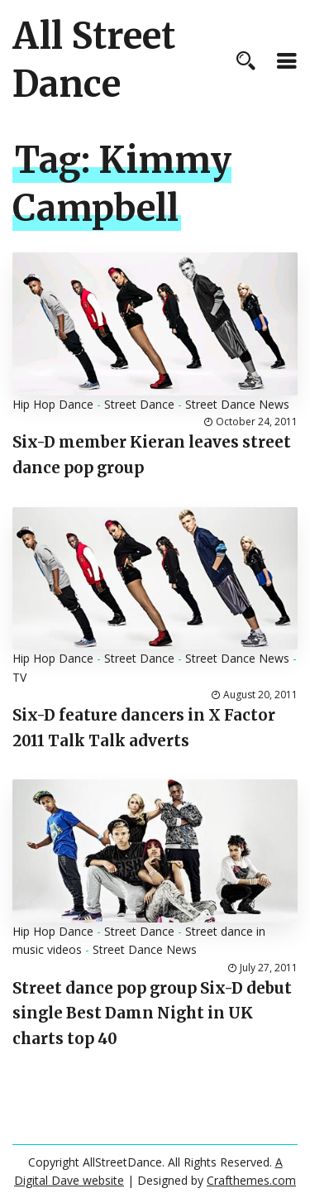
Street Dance (139, 404)
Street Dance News (237, 404)
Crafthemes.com (251, 1180)
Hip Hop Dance (52, 404)
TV (19, 677)
